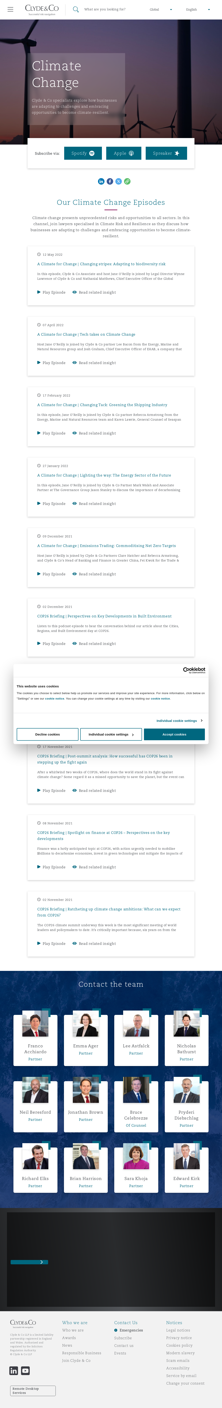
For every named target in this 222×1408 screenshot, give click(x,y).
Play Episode (54, 292)
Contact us (124, 1345)
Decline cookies (47, 734)
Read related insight (97, 292)
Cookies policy (179, 1345)
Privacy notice (179, 1338)
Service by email (181, 1376)
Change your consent (185, 1383)
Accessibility (178, 1368)
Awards (69, 1338)
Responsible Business (81, 1353)
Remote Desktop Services (26, 1391)
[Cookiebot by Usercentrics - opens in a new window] (186, 670)
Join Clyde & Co (76, 1360)
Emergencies (131, 1330)
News (67, 1345)
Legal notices (178, 1330)
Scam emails (177, 1360)
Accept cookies (174, 734)
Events (120, 1353)
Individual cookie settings (177, 720)
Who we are (73, 1330)
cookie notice (54, 698)
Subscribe (123, 1338)
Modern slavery (180, 1353)
